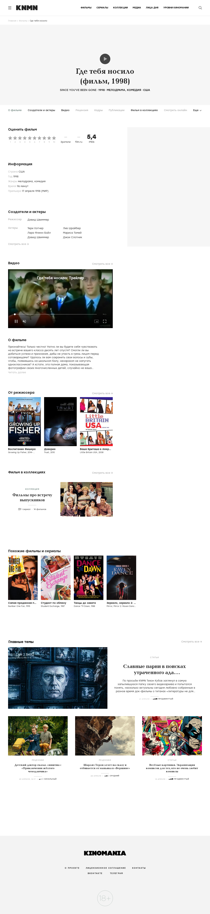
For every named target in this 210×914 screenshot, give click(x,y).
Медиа (137, 7)
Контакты (139, 868)
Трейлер (105, 59)
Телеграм (116, 873)
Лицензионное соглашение (106, 868)
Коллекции (120, 7)
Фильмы (86, 7)
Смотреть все (17, 244)
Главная (12, 21)
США (146, 90)
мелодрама (116, 90)
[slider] (56, 314)
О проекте (72, 868)
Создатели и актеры (41, 110)
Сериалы (102, 7)
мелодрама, (26, 181)
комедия (134, 90)
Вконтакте (95, 873)
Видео (65, 110)
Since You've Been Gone (78, 90)
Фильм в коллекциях (144, 110)
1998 (101, 90)
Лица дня (152, 7)
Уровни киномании (176, 7)
